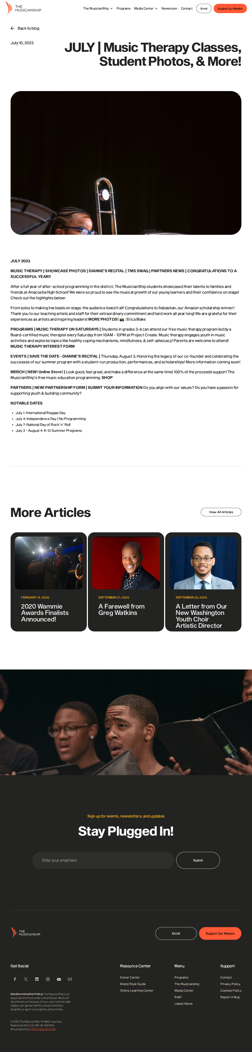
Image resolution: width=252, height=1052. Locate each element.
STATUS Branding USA (43, 1028)
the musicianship (186, 984)
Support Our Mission (230, 8)
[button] (98, 8)
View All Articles (221, 512)
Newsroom (169, 8)
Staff (178, 997)
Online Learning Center (136, 990)
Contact (187, 8)
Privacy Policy (230, 984)
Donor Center (130, 977)
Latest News (183, 1003)
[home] (23, 8)
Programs (123, 8)
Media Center (184, 990)
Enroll (204, 8)
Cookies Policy (230, 990)
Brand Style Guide (133, 984)
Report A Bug (230, 997)
